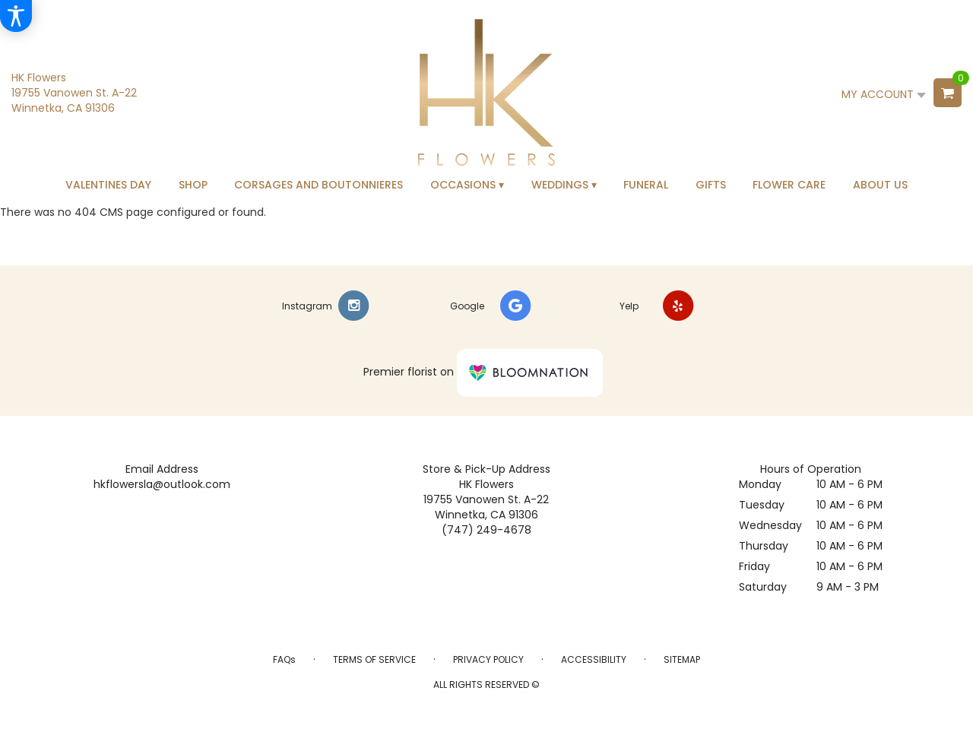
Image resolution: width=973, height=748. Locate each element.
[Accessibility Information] (16, 16)
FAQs (284, 659)
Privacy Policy (488, 659)
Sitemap (682, 659)
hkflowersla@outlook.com (161, 484)
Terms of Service (374, 659)
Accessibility (593, 659)
